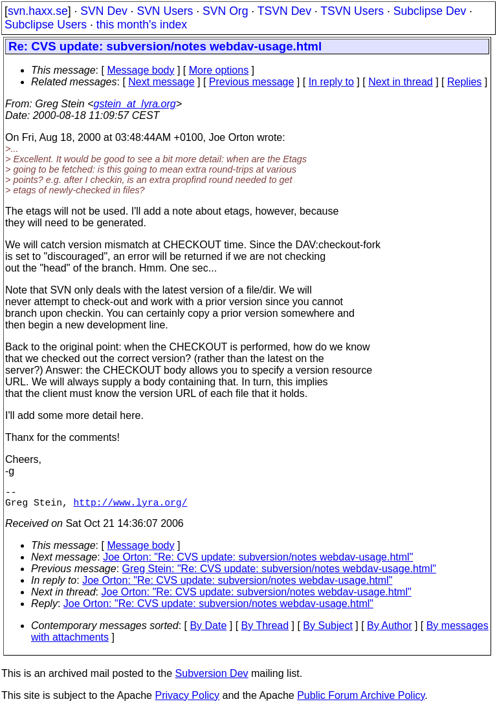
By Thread (265, 630)
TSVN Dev (284, 11)
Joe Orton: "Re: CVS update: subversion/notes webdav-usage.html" (258, 562)
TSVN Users (352, 11)
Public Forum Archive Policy (361, 700)
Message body (140, 70)
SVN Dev (103, 11)
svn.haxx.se (38, 11)
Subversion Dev (211, 678)
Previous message (251, 81)
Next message (161, 81)
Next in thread (400, 81)
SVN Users (165, 11)
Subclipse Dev (429, 11)
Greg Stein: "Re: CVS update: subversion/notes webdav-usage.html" (279, 573)
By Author (389, 630)
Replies (464, 81)
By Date (208, 630)
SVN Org (225, 11)
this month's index (141, 24)
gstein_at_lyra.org (135, 103)
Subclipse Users (46, 24)
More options (219, 70)
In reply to (331, 81)
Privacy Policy (187, 700)
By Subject (327, 630)
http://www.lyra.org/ (131, 506)
